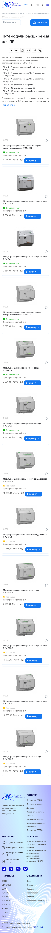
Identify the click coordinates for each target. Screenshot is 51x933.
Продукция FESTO (35, 830)
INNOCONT (6, 905)
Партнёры (31, 897)
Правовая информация (37, 901)
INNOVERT (6, 901)
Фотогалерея (32, 893)
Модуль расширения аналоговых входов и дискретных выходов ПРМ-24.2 (22, 314)
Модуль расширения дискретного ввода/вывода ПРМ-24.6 (25, 703)
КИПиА (30, 816)
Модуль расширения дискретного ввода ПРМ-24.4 (21, 369)
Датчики (30, 808)
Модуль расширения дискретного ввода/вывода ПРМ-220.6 (25, 647)
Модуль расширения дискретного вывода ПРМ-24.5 (22, 425)
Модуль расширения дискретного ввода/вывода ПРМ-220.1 (25, 203)
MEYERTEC (6, 885)
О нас (29, 881)
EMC (4, 889)
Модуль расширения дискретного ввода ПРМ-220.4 (21, 591)
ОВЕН (4, 881)
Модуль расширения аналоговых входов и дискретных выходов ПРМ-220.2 (22, 147)
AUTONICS (6, 908)
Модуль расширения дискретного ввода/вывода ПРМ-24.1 (25, 258)
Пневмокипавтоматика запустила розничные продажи (36, 844)
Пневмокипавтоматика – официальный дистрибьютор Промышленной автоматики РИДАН (37, 856)
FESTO (4, 912)
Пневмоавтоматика (35, 804)
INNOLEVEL (7, 897)
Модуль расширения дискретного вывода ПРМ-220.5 (22, 758)
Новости (30, 889)
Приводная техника (35, 820)
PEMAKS (5, 893)
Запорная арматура (35, 812)
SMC (4, 916)
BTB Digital (38, 927)
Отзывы (30, 885)
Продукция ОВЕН (34, 800)
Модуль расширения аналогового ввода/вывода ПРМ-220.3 (25, 480)
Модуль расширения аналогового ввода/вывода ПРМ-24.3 (25, 536)
